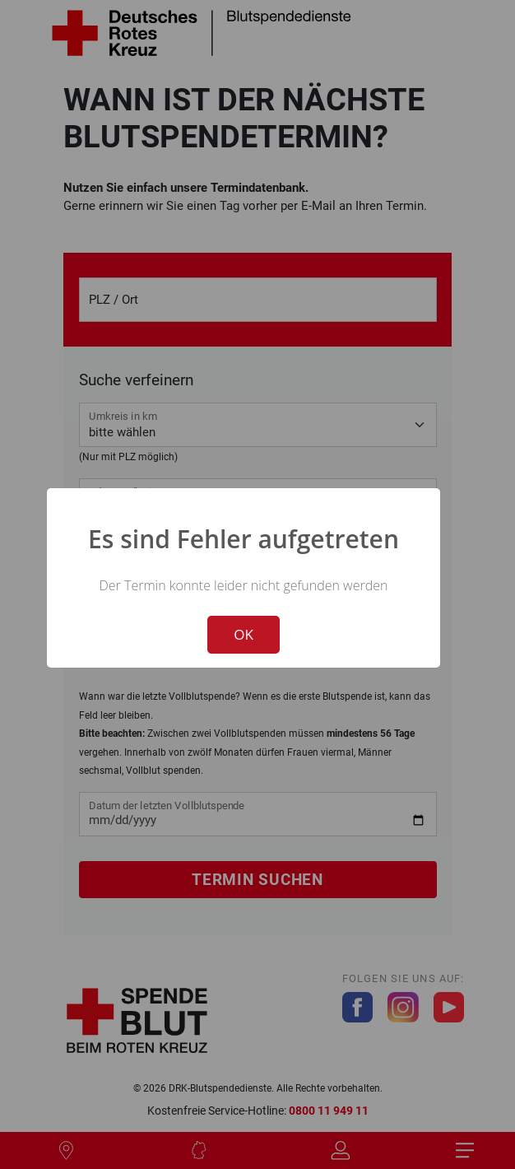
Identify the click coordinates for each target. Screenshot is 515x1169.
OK (243, 634)
